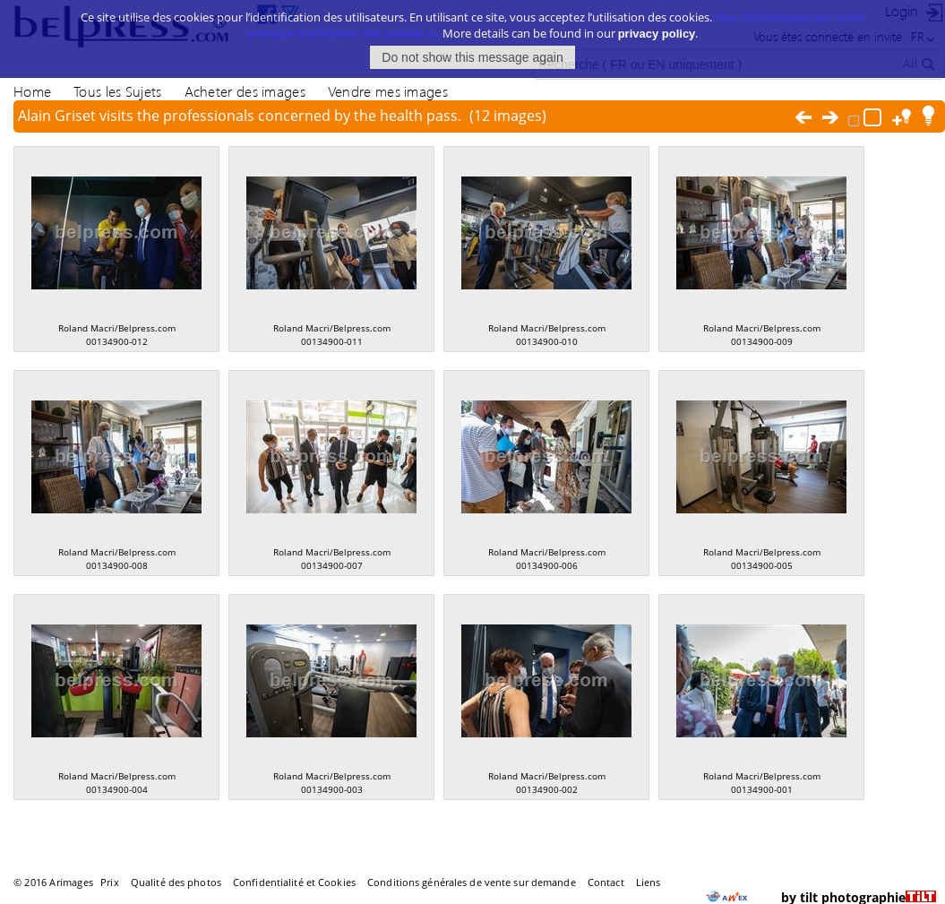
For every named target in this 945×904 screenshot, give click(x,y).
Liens (648, 882)
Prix (109, 882)
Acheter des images (245, 91)
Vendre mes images (388, 91)
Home (32, 91)
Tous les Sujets (117, 91)
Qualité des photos (176, 882)
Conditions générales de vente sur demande (471, 882)
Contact (606, 882)
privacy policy (657, 24)
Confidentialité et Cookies (294, 882)
